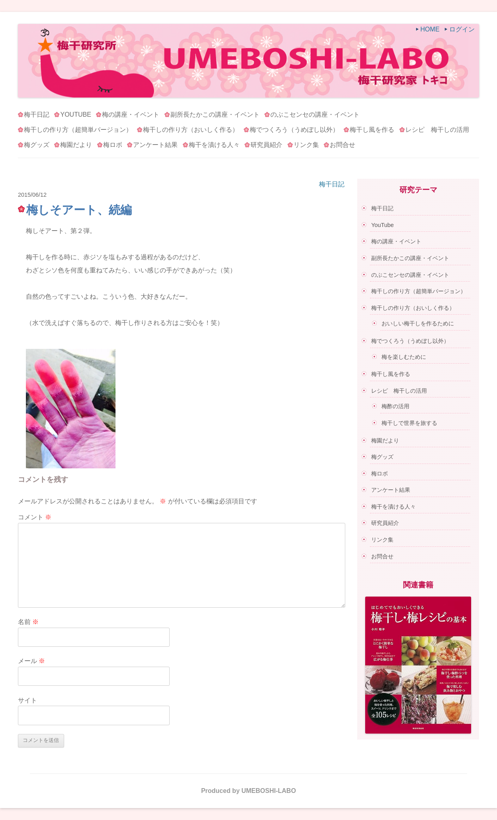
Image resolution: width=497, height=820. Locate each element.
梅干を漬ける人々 (214, 144)
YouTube (75, 114)
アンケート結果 (155, 144)
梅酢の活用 (395, 406)
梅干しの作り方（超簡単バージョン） (78, 129)
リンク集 (306, 144)
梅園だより (76, 144)
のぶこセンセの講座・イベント (315, 114)
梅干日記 (36, 114)
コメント (34, 517)
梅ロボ (112, 144)
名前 (28, 621)
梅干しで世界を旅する (409, 423)
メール (31, 661)
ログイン (462, 29)
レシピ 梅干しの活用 (437, 129)
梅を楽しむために (404, 357)
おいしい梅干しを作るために (418, 323)
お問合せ (342, 144)
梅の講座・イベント (130, 114)
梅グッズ (36, 144)
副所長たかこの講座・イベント (215, 114)
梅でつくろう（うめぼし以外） (294, 129)
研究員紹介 (266, 144)
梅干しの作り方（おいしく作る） (191, 129)
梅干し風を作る (372, 129)
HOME (430, 29)
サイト (27, 700)
